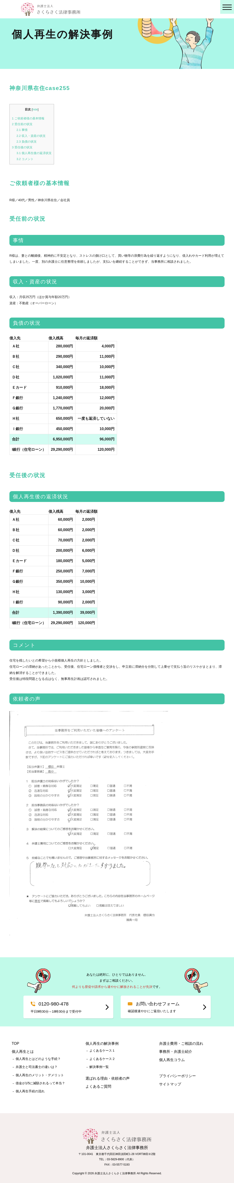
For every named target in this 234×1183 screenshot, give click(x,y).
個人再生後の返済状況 (34, 153)
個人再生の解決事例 (102, 1043)
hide (35, 109)
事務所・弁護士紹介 (175, 1051)
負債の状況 (27, 141)
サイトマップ (170, 1084)
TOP (15, 1043)
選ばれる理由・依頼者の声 (108, 1078)
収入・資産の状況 (31, 136)
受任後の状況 (22, 147)
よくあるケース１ (102, 1050)
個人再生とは (23, 1051)
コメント (25, 159)
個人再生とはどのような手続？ (38, 1059)
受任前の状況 (22, 124)
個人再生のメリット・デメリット (40, 1075)
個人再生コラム (172, 1060)
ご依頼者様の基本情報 (28, 118)
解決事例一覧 (99, 1067)
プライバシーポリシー (177, 1076)
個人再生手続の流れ (30, 1091)
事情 (22, 130)
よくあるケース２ (102, 1059)
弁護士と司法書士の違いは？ (36, 1067)
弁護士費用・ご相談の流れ (181, 1043)
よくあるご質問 (98, 1086)
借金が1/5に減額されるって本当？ (40, 1083)
